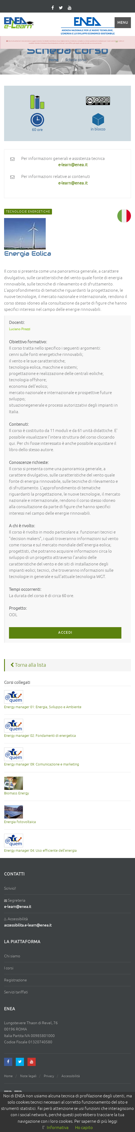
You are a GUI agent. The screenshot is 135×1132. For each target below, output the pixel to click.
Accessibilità (71, 1076)
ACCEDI (65, 633)
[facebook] (8, 1062)
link (117, 41)
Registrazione (15, 980)
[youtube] (70, 8)
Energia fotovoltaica (20, 822)
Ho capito (84, 1127)
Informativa (58, 1127)
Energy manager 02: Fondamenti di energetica (40, 736)
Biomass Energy (16, 793)
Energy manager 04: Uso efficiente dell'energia (40, 850)
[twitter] (61, 8)
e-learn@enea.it (17, 906)
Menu (122, 22)
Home (53, 60)
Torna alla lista (28, 665)
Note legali (28, 1076)
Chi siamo (12, 956)
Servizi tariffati (16, 992)
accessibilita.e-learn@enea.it (27, 925)
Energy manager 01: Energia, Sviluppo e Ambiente (42, 707)
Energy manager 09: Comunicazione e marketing (41, 764)
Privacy (49, 1076)
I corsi (8, 968)
